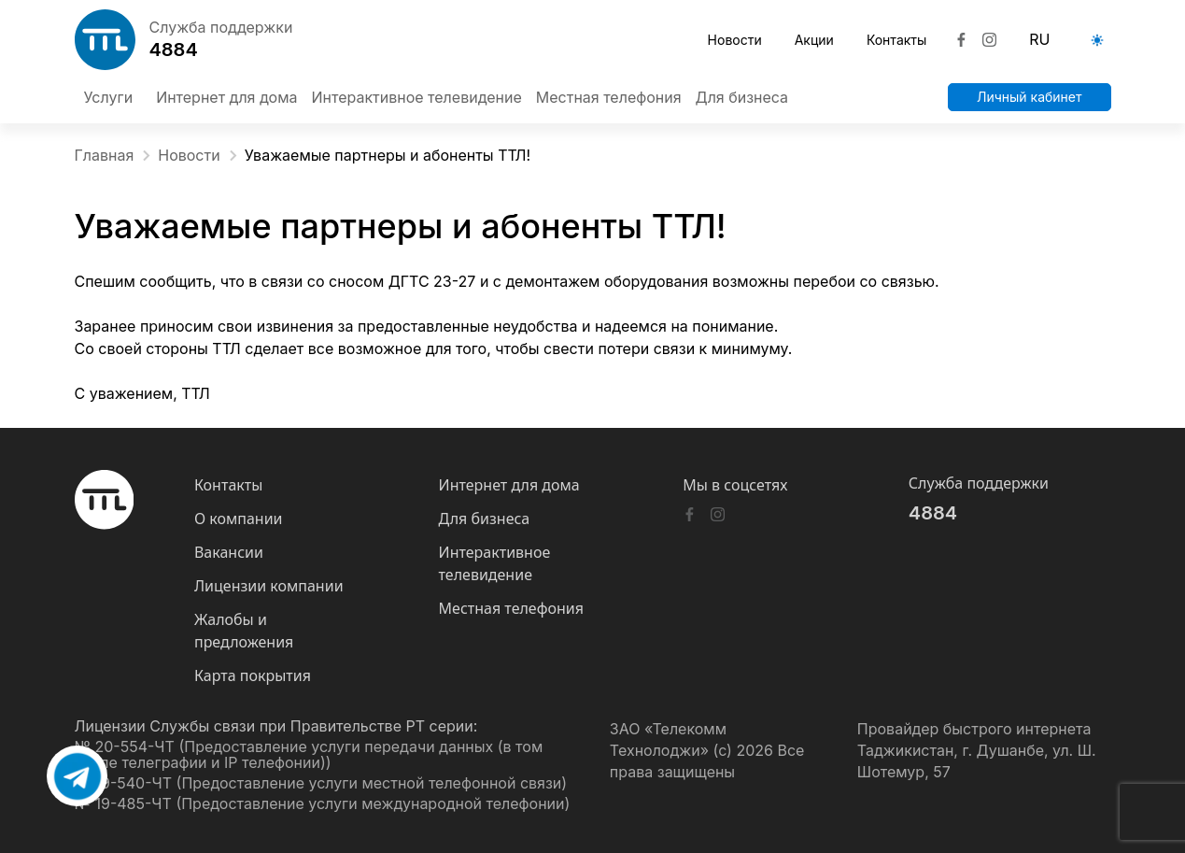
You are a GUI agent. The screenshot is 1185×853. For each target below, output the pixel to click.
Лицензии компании (269, 586)
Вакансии (228, 552)
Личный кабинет (1029, 97)
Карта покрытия (252, 675)
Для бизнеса (484, 518)
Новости (735, 40)
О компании (238, 518)
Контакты (896, 40)
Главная (114, 155)
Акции (814, 40)
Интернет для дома (509, 485)
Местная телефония (511, 608)
